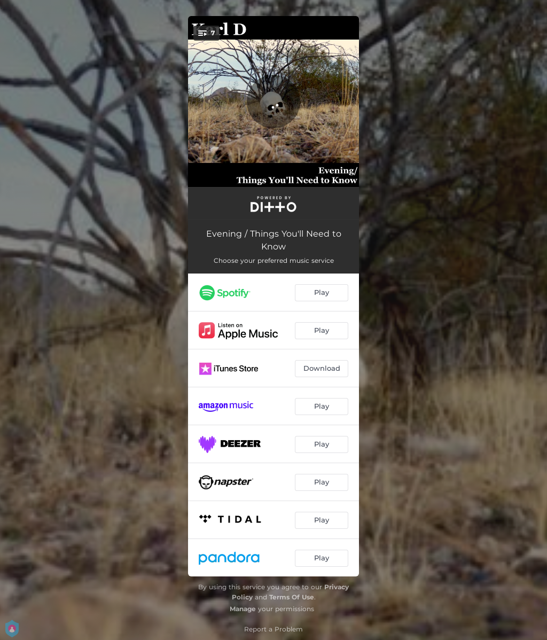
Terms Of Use (291, 597)
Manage (243, 609)
